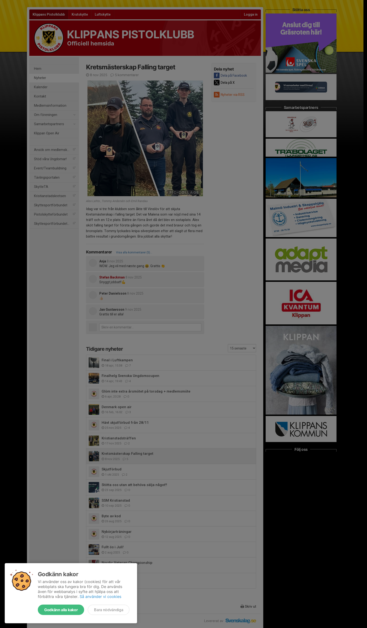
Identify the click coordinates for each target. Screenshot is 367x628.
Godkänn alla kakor (61, 609)
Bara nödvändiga (108, 609)
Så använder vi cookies (100, 596)
